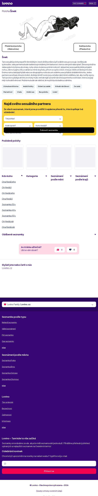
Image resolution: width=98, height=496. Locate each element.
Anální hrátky (28, 86)
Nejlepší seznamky (9, 322)
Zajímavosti (7, 415)
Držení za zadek (44, 86)
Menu (92, 3)
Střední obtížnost (62, 86)
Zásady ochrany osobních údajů (49, 491)
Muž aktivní (8, 92)
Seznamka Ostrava (9, 373)
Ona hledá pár (8, 227)
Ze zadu (77, 86)
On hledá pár (8, 221)
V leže (19, 92)
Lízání (55, 92)
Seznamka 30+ (9, 204)
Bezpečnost (7, 408)
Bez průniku (43, 92)
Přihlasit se (49, 471)
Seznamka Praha (9, 360)
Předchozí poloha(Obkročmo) (13, 47)
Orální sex (30, 92)
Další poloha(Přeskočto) (85, 47)
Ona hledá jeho (9, 181)
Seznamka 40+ (9, 210)
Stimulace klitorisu (11, 86)
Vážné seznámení (9, 329)
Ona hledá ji (7, 198)
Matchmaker (79, 3)
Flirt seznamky (8, 335)
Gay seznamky (8, 341)
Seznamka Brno (8, 367)
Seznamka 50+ (9, 215)
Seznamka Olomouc (10, 379)
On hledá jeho (8, 193)
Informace (6, 421)
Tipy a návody (7, 402)
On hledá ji (6, 187)
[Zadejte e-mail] (49, 463)
